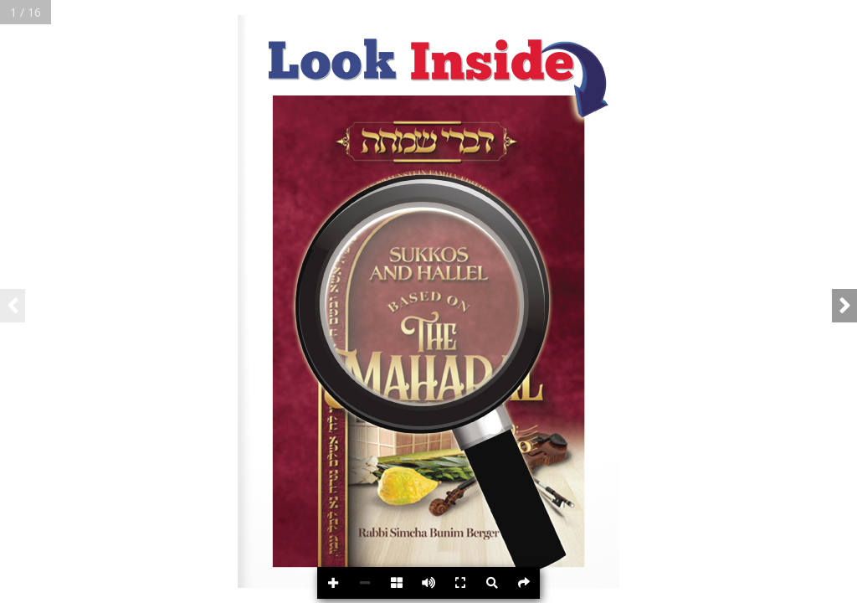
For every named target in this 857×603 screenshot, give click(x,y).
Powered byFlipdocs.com (816, 585)
